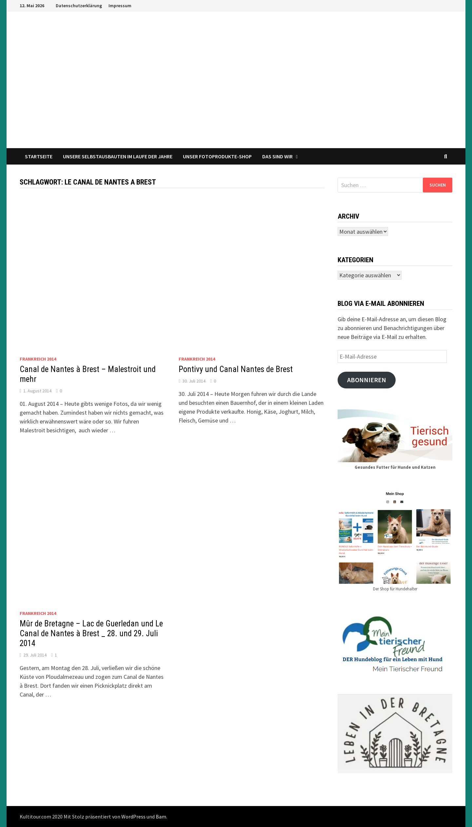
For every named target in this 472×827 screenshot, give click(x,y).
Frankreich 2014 (38, 359)
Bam (161, 816)
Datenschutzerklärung (79, 6)
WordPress (133, 816)
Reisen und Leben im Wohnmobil (123, 118)
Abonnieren (366, 380)
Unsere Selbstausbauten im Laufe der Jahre (117, 156)
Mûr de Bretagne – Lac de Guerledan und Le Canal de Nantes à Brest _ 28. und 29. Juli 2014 (91, 633)
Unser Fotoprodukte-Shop (217, 156)
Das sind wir (277, 156)
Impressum (119, 6)
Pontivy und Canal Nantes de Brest (236, 369)
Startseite (38, 156)
